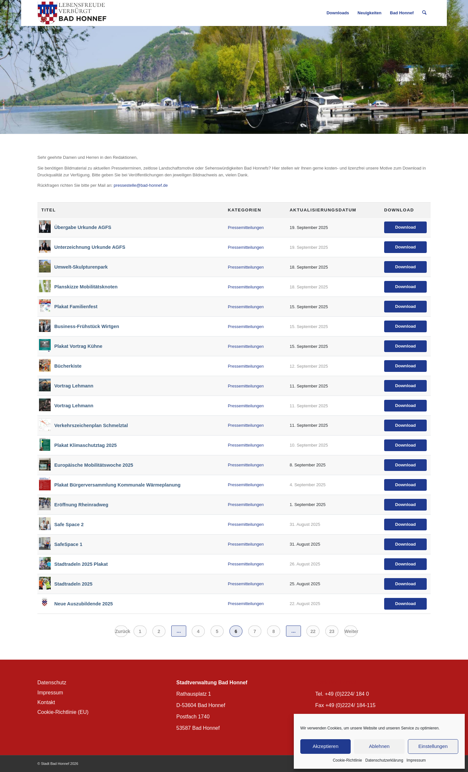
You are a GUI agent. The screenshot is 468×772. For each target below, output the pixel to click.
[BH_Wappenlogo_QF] (72, 13)
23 (331, 631)
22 (313, 631)
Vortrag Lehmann (73, 385)
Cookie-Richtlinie (347, 760)
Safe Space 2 (69, 524)
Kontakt (46, 702)
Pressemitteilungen (246, 227)
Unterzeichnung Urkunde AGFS (89, 247)
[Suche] (424, 13)
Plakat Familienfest (76, 306)
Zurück (121, 631)
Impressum (416, 760)
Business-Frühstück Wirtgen (86, 326)
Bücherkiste (68, 366)
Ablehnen (379, 746)
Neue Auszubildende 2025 (83, 603)
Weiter (350, 631)
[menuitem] (337, 13)
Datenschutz (51, 682)
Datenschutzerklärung (384, 760)
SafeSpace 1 (68, 544)
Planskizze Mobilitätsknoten (86, 286)
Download (405, 227)
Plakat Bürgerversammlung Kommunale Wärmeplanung (117, 484)
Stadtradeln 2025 (73, 584)
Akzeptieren (325, 746)
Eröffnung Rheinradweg (81, 504)
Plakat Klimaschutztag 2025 (85, 445)
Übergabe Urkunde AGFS (82, 227)
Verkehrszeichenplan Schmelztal (91, 425)
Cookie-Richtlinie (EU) (62, 712)
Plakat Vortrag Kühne (78, 346)
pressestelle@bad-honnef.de (141, 185)
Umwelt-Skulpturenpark (81, 267)
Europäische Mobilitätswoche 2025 (93, 465)
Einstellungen (433, 746)
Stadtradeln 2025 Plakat (81, 564)
